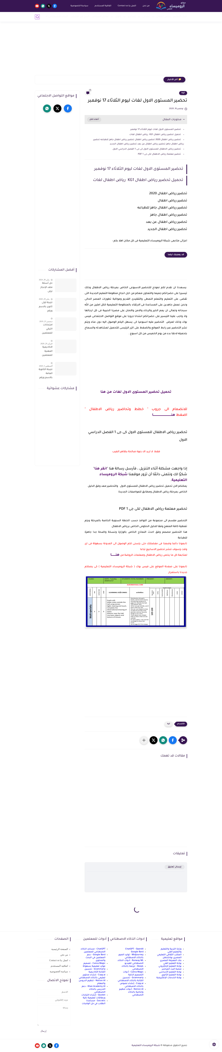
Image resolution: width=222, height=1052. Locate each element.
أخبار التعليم (180, 16)
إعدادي (132, 16)
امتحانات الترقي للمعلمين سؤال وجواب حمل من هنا (45, 330)
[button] (173, 740)
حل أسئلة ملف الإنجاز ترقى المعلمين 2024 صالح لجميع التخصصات (46, 288)
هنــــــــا (114, 555)
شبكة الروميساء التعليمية (146, 1045)
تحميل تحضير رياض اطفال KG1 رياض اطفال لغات (155, 134)
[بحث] (37, 16)
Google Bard (137, 952)
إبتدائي (146, 16)
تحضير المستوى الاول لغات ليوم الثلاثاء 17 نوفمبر (155, 129)
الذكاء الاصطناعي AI (56, 16)
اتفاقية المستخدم (103, 6)
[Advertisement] (111, 50)
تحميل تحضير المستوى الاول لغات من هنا (135, 392)
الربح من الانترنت (80, 16)
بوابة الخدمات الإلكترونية (169, 978)
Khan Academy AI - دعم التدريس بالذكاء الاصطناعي (93, 989)
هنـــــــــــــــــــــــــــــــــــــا (163, 415)
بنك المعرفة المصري (171, 960)
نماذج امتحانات (100, 16)
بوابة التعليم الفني (172, 963)
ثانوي (118, 16)
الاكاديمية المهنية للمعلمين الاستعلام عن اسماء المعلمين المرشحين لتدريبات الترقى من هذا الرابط (46, 352)
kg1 (183, 93)
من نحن (146, 6)
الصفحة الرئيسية (59, 949)
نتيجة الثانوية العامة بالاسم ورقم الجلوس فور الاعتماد (45, 374)
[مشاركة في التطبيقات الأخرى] (144, 740)
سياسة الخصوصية (79, 6)
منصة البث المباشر (172, 969)
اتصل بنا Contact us (127, 6)
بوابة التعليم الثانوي (172, 975)
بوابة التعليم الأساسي (170, 972)
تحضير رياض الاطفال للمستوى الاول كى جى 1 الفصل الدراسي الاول (147, 149)
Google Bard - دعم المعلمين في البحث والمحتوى (95, 958)
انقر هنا (100, 469)
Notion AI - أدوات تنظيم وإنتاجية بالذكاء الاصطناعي (131, 992)
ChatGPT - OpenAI (134, 949)
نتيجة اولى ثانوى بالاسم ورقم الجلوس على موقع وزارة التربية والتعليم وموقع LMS (45, 307)
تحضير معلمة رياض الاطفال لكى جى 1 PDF (159, 154)
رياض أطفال (163, 16)
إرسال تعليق (174, 867)
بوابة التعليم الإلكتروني (170, 966)
